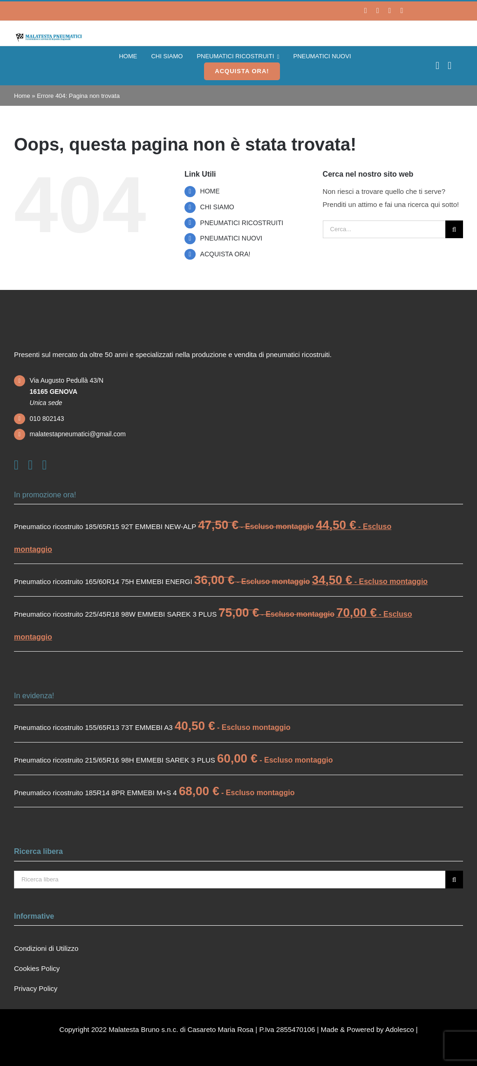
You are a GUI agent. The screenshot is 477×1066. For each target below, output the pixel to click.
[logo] (48, 36)
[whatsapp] (389, 10)
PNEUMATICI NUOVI (231, 238)
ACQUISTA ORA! (225, 254)
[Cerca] (454, 229)
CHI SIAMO (217, 207)
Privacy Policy (35, 988)
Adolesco (399, 1029)
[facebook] (365, 10)
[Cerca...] (384, 229)
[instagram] (377, 10)
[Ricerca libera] (229, 879)
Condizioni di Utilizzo (46, 948)
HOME (210, 191)
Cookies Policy (37, 968)
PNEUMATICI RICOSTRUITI (242, 223)
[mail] (401, 10)
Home (22, 95)
